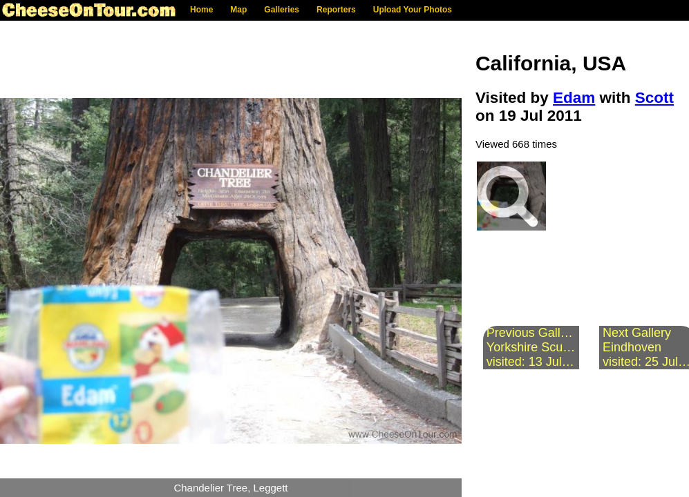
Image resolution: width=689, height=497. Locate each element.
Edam (574, 97)
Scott (654, 97)
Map (238, 9)
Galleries (281, 9)
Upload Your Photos (412, 9)
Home (201, 9)
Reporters (336, 9)
